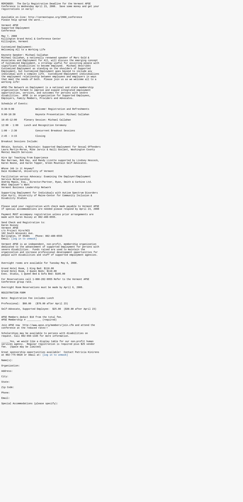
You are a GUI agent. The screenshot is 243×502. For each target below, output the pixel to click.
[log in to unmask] (24, 283)
